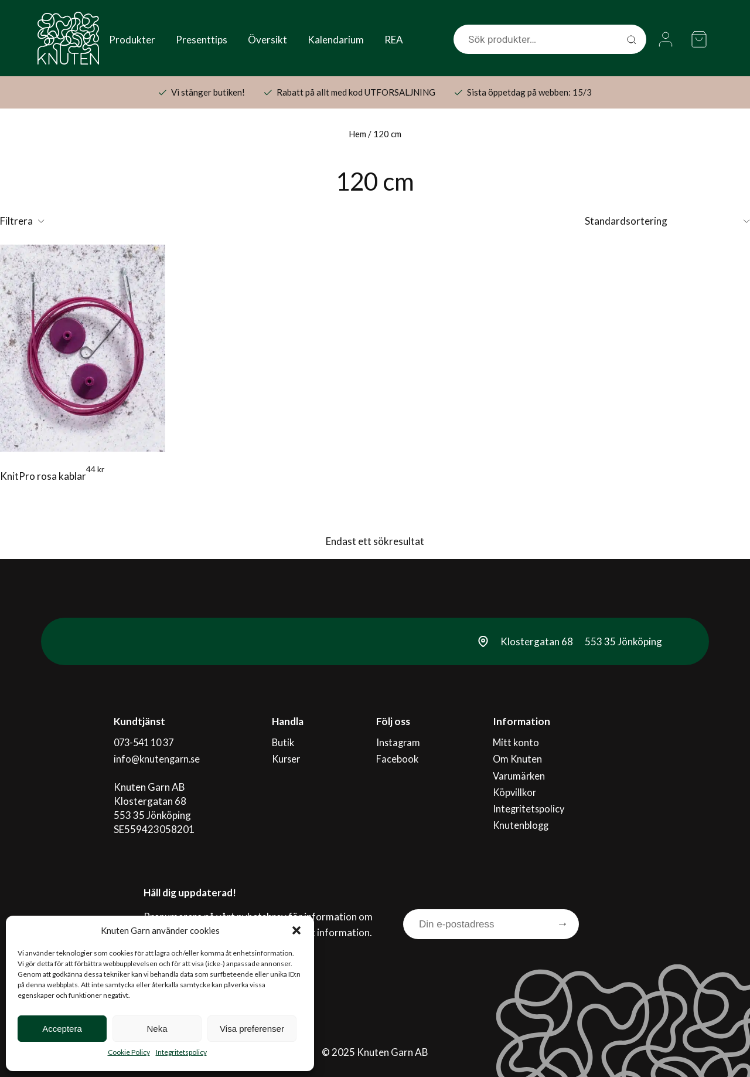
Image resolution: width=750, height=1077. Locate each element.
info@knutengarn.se (157, 756)
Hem (357, 133)
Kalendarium (336, 39)
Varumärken (520, 770)
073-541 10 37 (145, 742)
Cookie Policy (129, 1052)
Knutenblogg (521, 812)
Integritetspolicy (181, 1052)
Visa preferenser (252, 1029)
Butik (284, 742)
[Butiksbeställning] (667, 221)
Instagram (399, 742)
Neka (156, 1029)
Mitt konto (516, 742)
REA (393, 39)
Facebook (397, 756)
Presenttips (201, 39)
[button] (296, 930)
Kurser (288, 756)
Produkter (132, 39)
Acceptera (62, 1029)
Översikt (267, 39)
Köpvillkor (515, 784)
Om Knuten (518, 756)
